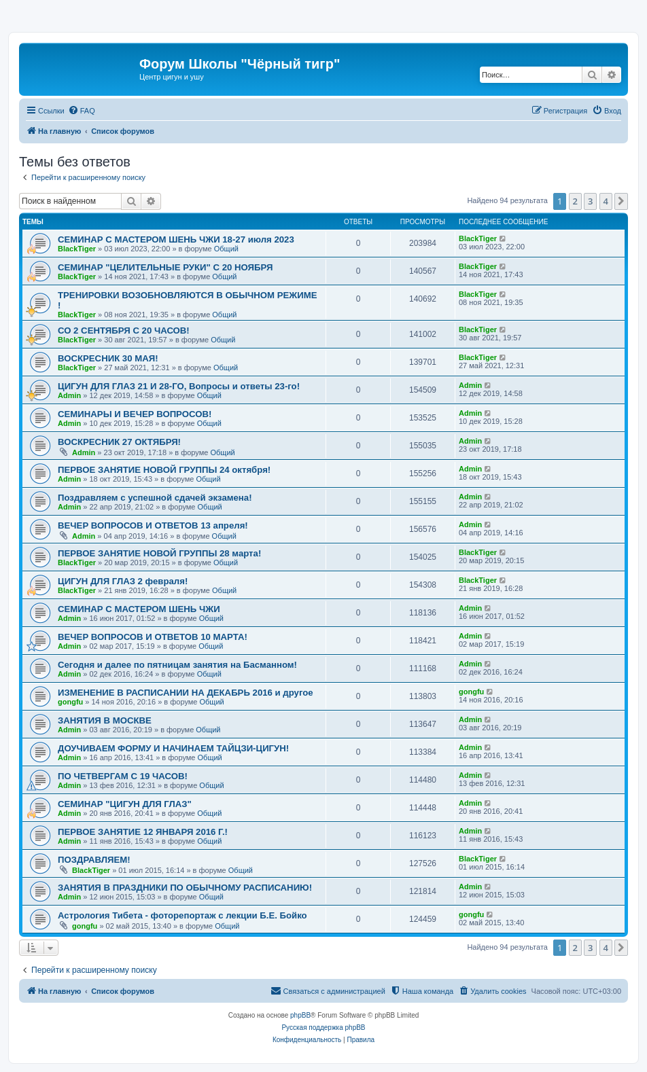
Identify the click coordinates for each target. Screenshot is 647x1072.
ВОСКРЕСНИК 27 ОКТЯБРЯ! (119, 442)
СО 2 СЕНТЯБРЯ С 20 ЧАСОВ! (124, 330)
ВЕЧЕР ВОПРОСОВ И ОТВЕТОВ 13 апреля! (153, 525)
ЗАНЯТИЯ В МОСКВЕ (105, 720)
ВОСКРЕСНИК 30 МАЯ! (108, 358)
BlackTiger (77, 249)
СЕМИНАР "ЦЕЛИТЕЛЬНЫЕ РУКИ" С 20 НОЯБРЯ (165, 267)
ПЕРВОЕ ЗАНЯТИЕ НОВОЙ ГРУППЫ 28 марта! (159, 553)
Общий (226, 249)
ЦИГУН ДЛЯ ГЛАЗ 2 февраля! (123, 581)
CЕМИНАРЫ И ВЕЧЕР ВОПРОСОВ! (134, 414)
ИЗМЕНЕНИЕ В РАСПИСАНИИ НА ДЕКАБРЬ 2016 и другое (185, 692)
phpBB (300, 1015)
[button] (621, 201)
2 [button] (575, 201)
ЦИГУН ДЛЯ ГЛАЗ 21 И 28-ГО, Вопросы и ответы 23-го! (179, 386)
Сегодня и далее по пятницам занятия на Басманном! (177, 665)
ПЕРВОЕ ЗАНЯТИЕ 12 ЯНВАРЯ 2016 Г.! (143, 832)
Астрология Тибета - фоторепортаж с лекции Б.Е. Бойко (182, 915)
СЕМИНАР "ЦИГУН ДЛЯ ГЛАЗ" (125, 804)
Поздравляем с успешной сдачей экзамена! (155, 498)
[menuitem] (81, 111)
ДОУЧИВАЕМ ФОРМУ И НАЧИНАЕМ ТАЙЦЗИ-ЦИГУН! (173, 748)
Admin (69, 395)
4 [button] (606, 201)
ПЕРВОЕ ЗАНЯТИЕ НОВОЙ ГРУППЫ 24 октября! (164, 470)
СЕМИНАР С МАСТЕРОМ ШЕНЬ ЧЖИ (139, 609)
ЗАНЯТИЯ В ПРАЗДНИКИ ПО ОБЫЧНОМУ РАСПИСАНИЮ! (185, 887)
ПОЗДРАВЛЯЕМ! (94, 860)
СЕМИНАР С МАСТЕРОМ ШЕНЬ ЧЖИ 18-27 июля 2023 (176, 239)
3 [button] (590, 201)
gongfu (70, 702)
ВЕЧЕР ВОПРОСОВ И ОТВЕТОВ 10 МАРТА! (152, 637)
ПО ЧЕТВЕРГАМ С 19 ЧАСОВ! (123, 776)
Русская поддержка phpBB (323, 1027)
